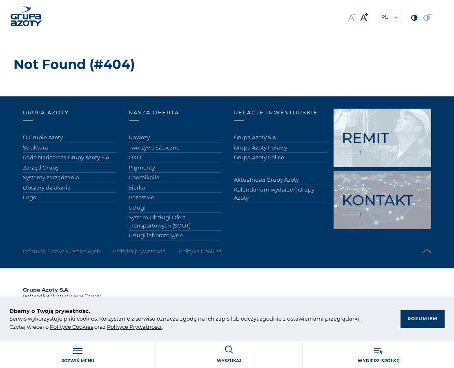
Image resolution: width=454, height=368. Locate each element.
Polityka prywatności (140, 251)
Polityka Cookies (200, 251)
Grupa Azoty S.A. (255, 137)
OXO (135, 157)
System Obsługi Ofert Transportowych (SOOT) (160, 221)
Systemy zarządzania (51, 177)
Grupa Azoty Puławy (260, 147)
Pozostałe (141, 197)
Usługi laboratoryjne (156, 235)
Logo (29, 197)
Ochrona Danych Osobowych (61, 251)
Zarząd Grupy (41, 167)
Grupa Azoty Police (259, 157)
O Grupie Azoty (43, 137)
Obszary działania (47, 187)
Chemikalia (144, 177)
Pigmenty (142, 167)
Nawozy (139, 137)
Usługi (137, 207)
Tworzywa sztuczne (154, 147)
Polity (57, 326)
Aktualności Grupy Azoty (266, 179)
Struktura (35, 147)
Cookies (82, 326)
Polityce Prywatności (134, 326)
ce (68, 326)
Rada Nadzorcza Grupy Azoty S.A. (67, 157)
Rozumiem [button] (422, 318)
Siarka (137, 187)
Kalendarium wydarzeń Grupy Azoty (274, 193)
